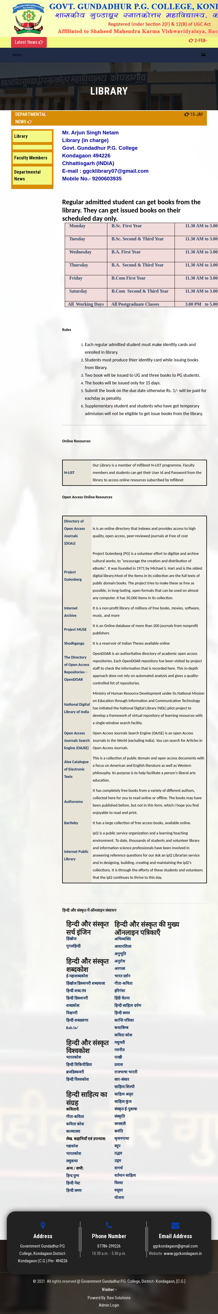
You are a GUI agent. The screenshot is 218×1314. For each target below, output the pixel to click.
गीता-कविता (75, 1116)
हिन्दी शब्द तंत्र (76, 990)
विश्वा (118, 1182)
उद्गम (117, 1160)
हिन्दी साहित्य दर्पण (127, 1005)
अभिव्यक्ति (122, 939)
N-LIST (70, 472)
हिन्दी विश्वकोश (77, 1079)
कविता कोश (75, 1124)
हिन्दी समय (122, 1013)
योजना (119, 1197)
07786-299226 (109, 1246)
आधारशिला (122, 946)
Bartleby (71, 823)
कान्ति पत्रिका (124, 1020)
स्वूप (117, 1146)
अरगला (119, 968)
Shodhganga (74, 643)
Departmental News (27, 175)
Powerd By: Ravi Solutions (109, 1297)
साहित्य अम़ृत (123, 1094)
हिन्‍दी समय (73, 1190)
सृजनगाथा (121, 1138)
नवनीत (119, 1050)
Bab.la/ (72, 1027)
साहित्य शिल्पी (124, 1086)
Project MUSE (75, 629)
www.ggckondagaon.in (183, 1253)
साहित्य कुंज (122, 1101)
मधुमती (119, 1042)
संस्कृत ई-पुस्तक (125, 1109)
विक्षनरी (71, 1013)
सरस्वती (120, 1123)
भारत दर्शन (122, 976)
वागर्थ (118, 1168)
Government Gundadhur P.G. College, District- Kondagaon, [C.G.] (133, 1281)
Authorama (73, 801)
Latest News (29, 42)
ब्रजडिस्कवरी (75, 1072)
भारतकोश (73, 1057)
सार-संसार (121, 1079)
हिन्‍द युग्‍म (72, 1175)
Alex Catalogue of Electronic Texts (76, 769)
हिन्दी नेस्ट (73, 1183)
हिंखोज (71, 938)
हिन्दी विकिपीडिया (79, 1064)
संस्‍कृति (119, 1116)
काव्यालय (73, 1131)
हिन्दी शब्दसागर (77, 1020)
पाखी (118, 1057)
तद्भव (118, 1153)
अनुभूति (120, 953)
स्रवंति (118, 1131)
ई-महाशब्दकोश (77, 976)
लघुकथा (72, 1161)
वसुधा (118, 1190)
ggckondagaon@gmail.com (175, 1246)
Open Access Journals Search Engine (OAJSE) (77, 740)
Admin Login (109, 1305)
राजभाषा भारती (125, 1072)
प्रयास (118, 1064)
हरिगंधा (119, 990)
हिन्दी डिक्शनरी (77, 998)
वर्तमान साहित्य (125, 1175)
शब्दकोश (72, 1005)
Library (21, 136)
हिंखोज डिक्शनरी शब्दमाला (85, 983)
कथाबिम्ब (121, 1027)
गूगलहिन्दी (73, 946)
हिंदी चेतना (122, 998)
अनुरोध (119, 961)
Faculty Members (30, 158)
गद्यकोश (72, 1146)
